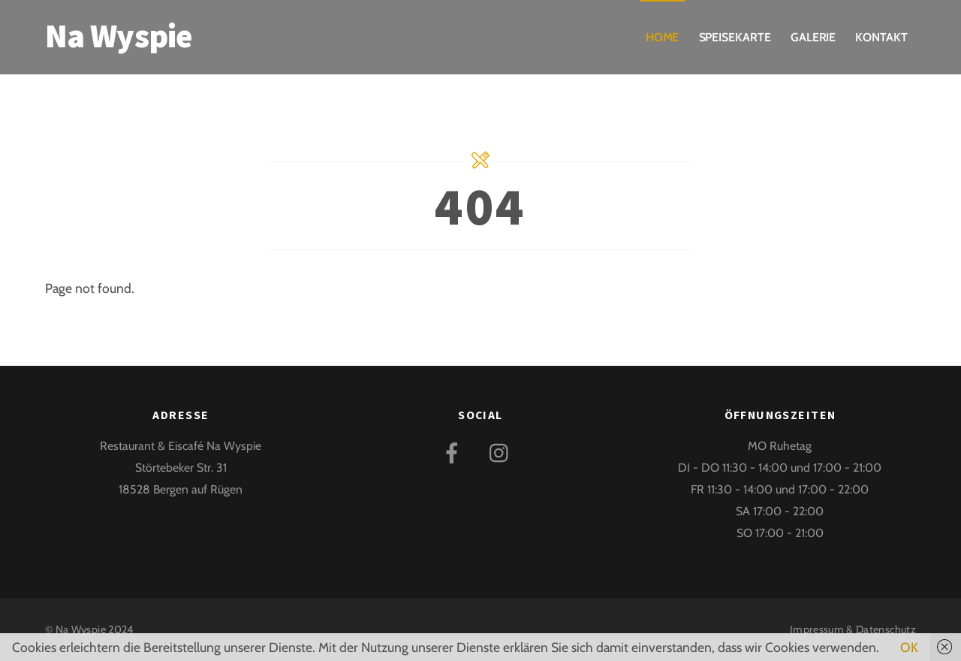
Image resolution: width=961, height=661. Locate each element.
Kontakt (881, 37)
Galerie (813, 37)
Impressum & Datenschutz (853, 629)
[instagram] (502, 451)
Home (662, 37)
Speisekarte (735, 37)
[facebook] (454, 451)
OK (909, 647)
